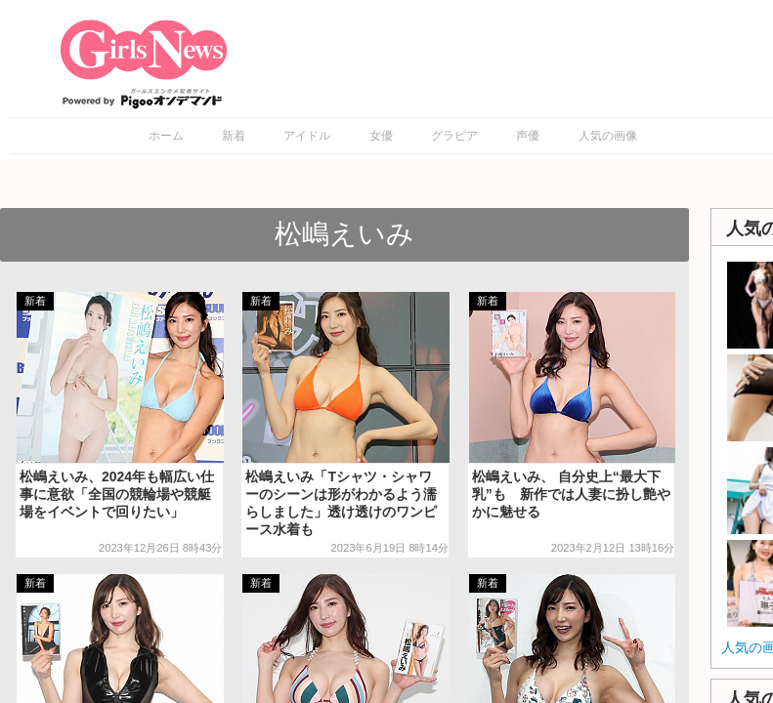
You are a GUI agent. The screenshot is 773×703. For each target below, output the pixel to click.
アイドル (306, 136)
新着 (233, 136)
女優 (381, 136)
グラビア (454, 136)
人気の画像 (608, 136)
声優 (527, 136)
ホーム (166, 136)
